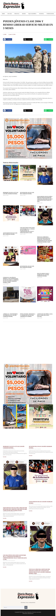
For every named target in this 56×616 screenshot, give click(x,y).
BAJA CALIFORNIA (32, 13)
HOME (3, 13)
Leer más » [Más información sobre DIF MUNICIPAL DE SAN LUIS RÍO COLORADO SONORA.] (30, 455)
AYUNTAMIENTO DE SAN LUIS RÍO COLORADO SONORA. (10, 233)
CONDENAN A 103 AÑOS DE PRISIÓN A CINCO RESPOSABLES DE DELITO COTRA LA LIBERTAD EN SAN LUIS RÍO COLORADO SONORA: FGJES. (10, 280)
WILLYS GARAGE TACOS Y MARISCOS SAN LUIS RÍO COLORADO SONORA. (43, 275)
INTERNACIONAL (50, 13)
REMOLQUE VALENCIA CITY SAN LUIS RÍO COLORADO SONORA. (10, 193)
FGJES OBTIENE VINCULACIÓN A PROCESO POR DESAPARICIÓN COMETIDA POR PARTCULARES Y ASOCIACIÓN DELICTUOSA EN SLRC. (45, 199)
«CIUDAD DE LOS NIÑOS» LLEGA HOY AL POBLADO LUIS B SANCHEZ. (45, 315)
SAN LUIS (10, 13)
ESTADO (24, 13)
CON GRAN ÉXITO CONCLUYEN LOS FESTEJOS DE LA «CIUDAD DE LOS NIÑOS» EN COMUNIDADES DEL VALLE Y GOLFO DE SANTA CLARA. (27, 230)
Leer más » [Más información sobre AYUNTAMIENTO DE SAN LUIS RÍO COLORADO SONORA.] (30, 510)
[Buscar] (25, 607)
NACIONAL (41, 13)
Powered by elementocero (28, 613)
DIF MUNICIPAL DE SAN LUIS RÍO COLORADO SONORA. (27, 193)
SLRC (5, 34)
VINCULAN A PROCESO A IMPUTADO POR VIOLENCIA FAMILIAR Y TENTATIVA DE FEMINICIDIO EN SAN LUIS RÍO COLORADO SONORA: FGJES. (44, 239)
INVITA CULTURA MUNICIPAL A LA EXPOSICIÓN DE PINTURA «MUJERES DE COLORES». (27, 315)
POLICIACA (16, 13)
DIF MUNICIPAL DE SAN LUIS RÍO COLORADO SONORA (27, 267)
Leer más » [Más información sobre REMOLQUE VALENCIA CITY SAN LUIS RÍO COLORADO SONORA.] (4, 456)
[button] (7, 39)
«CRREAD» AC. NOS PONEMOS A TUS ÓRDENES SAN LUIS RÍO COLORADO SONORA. (10, 315)
